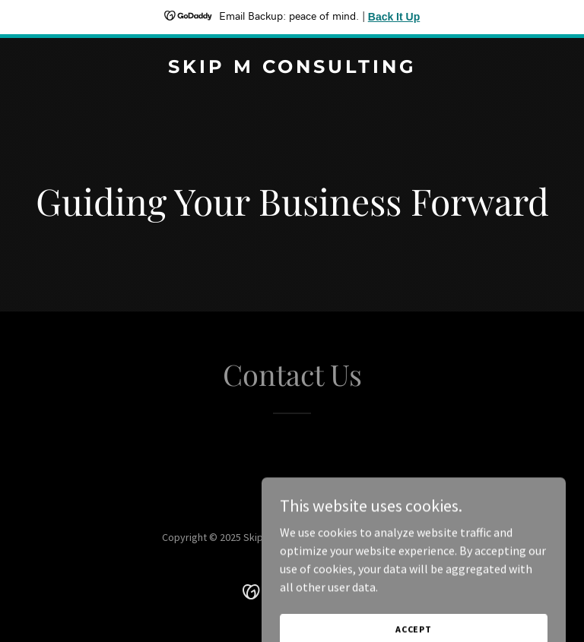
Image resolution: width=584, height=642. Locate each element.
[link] (292, 68)
